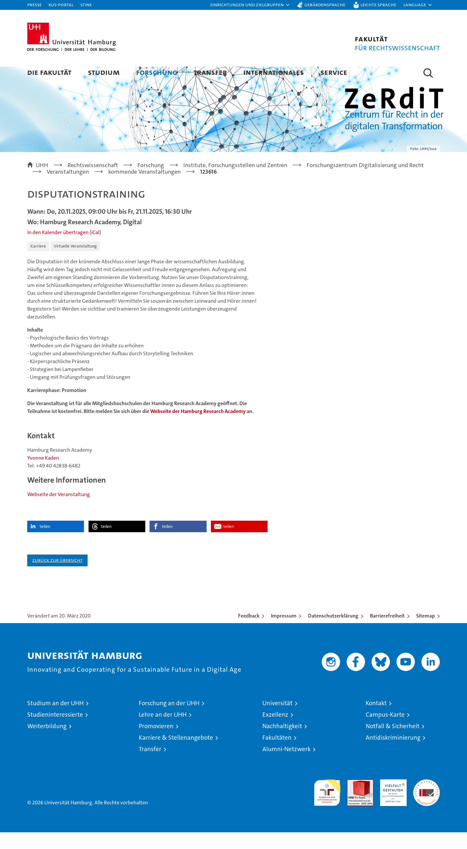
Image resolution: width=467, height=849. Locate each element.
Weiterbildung (47, 743)
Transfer (210, 72)
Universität (277, 720)
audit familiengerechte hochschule (327, 806)
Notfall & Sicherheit (392, 743)
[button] (250, 5)
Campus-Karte (385, 731)
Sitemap (425, 632)
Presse (34, 4)
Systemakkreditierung (426, 799)
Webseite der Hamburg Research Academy (198, 427)
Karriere (38, 263)
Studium (104, 72)
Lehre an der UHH (163, 731)
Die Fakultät (49, 72)
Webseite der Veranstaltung (58, 511)
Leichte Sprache (378, 4)
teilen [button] (45, 543)
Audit (353, 799)
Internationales (273, 72)
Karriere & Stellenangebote (176, 754)
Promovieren (156, 743)
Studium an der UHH (55, 720)
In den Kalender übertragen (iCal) (64, 249)
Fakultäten (277, 754)
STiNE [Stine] (86, 4)
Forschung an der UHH (169, 720)
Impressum (283, 632)
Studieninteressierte (55, 731)
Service (333, 72)
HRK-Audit (391, 799)
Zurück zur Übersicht (57, 576)
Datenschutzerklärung (333, 632)
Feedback (248, 632)
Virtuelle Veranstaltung (75, 263)
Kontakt (376, 720)
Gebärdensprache (324, 4)
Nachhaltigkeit (282, 743)
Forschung (156, 72)
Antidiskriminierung (393, 754)
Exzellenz (275, 731)
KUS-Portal (61, 4)
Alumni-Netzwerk (286, 766)
